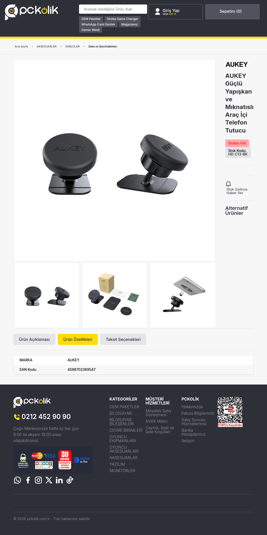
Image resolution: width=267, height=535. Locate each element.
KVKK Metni (157, 421)
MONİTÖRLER (122, 470)
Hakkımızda (192, 406)
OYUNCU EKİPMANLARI (122, 438)
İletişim (187, 440)
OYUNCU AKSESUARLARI (124, 449)
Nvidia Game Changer (123, 19)
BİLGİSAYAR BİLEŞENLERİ (121, 421)
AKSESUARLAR (49, 46)
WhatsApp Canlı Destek (99, 24)
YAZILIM (117, 464)
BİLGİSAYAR (120, 413)
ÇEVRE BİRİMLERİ (125, 430)
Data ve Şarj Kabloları (109, 46)
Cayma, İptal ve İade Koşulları (160, 429)
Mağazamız (130, 24)
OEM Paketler (91, 19)
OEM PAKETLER (124, 406)
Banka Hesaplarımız (193, 432)
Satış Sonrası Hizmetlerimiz (194, 421)
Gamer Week (91, 30)
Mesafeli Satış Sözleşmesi (158, 412)
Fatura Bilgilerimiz (197, 413)
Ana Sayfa (22, 46)
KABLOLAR (77, 46)
